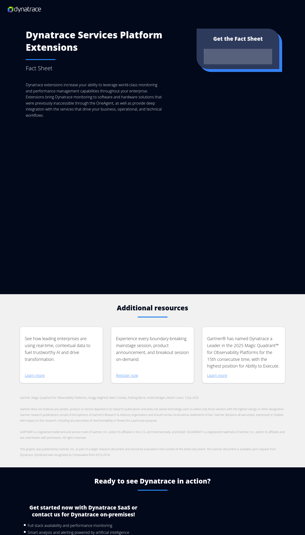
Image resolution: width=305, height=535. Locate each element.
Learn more (35, 417)
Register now (127, 412)
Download (238, 56)
